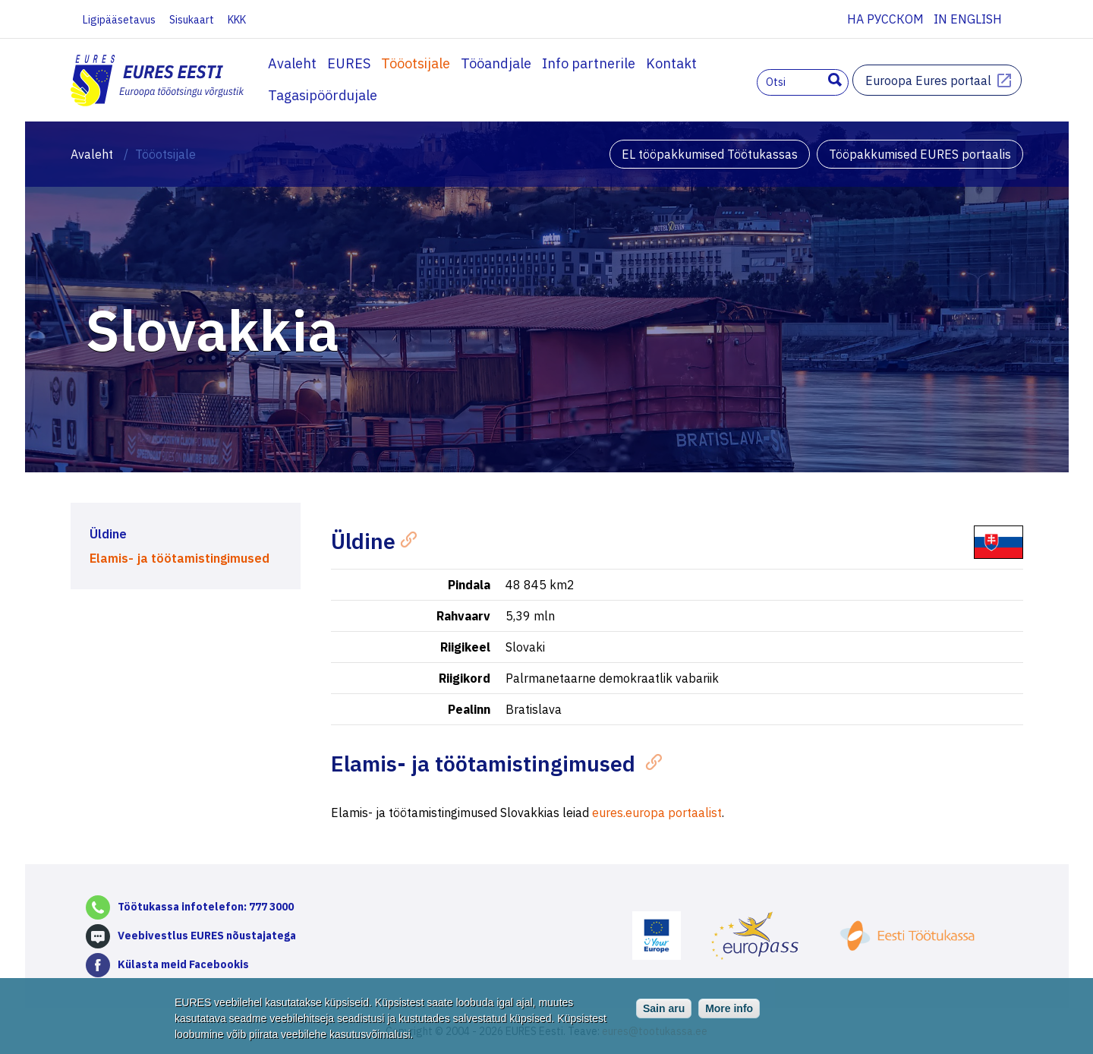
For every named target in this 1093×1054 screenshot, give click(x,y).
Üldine (108, 533)
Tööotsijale (415, 63)
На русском (885, 19)
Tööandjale (496, 63)
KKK (237, 20)
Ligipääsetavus (119, 20)
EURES (348, 63)
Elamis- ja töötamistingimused (179, 558)
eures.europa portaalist (657, 812)
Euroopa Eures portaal (928, 80)
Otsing (835, 79)
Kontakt (671, 63)
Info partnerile (588, 63)
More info (729, 1011)
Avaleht (292, 63)
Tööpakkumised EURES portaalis (920, 154)
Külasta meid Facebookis (183, 964)
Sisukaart (191, 20)
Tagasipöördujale (322, 95)
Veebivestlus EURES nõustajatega (207, 935)
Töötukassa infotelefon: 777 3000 (206, 907)
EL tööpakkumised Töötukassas (710, 154)
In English (968, 19)
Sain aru (664, 1011)
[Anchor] (405, 538)
